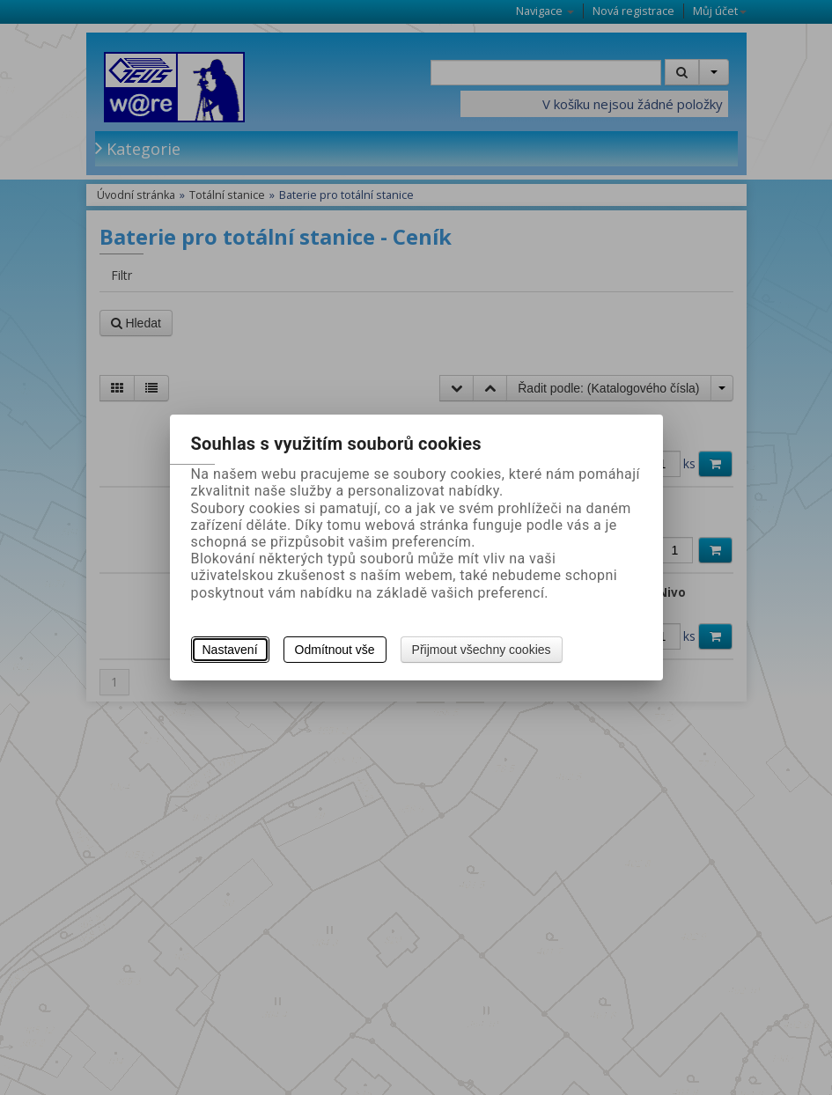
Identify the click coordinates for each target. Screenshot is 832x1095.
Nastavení (230, 650)
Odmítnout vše (335, 650)
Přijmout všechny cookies (481, 650)
